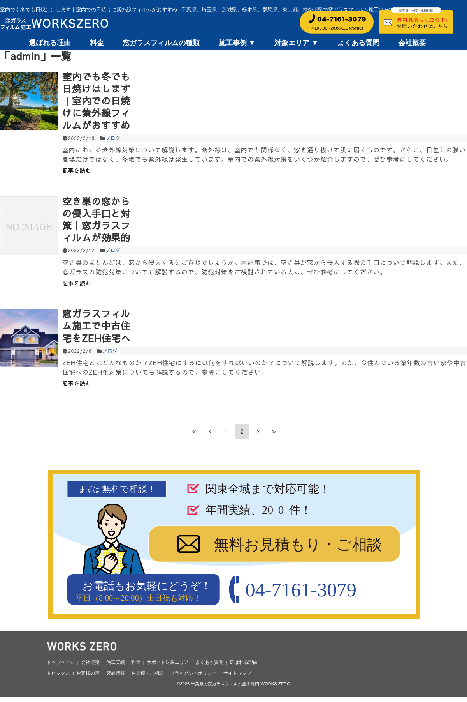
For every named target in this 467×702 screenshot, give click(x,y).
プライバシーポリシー (193, 673)
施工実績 (115, 662)
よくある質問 (358, 43)
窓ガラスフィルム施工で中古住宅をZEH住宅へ (96, 325)
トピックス (58, 673)
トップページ (61, 662)
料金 (97, 43)
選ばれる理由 (50, 43)
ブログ (113, 138)
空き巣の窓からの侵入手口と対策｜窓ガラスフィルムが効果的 (96, 219)
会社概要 (412, 43)
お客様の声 (88, 673)
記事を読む (76, 170)
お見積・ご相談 (147, 673)
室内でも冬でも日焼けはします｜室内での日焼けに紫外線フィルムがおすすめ (96, 101)
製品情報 (115, 673)
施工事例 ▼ (237, 43)
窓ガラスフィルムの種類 (161, 43)
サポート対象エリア (168, 662)
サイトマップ (237, 673)
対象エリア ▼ (296, 43)
